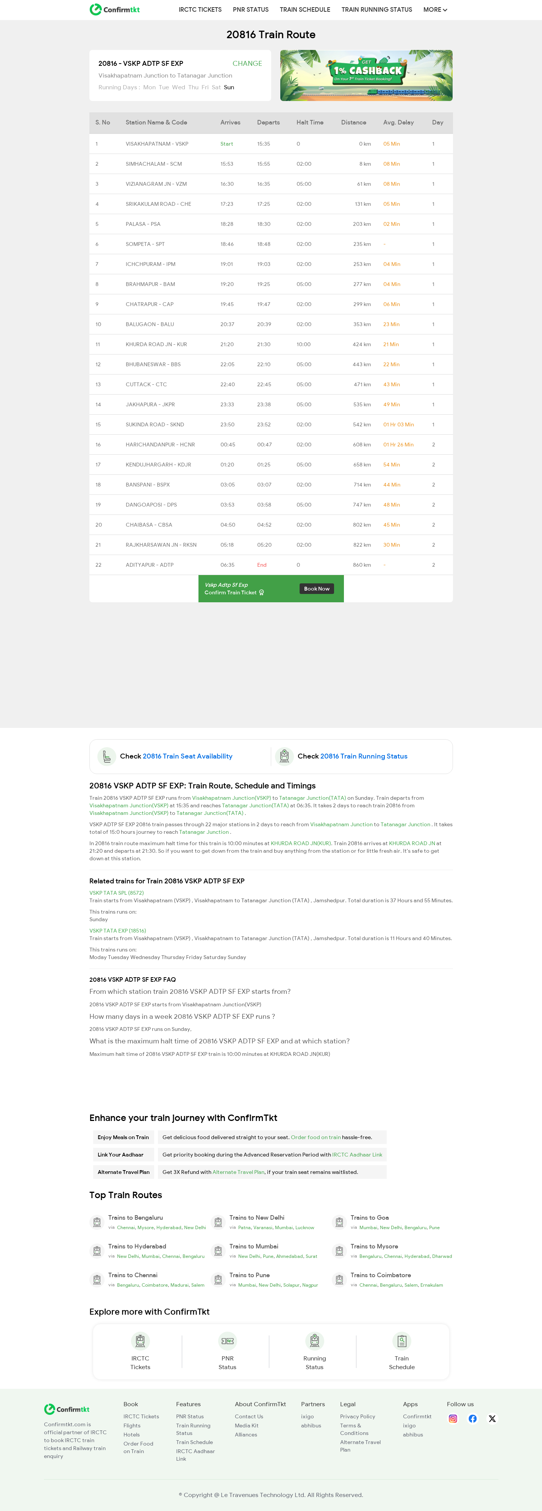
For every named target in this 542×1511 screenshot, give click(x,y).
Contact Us (249, 1416)
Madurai (179, 1285)
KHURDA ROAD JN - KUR (156, 344)
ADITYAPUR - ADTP (149, 565)
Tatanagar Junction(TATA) (313, 798)
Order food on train (316, 1137)
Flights (132, 1425)
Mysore (145, 1227)
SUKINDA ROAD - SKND (155, 424)
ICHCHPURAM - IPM (150, 264)
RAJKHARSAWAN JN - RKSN (161, 545)
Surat (311, 1256)
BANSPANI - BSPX (148, 485)
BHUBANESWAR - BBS (153, 364)
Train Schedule (305, 9)
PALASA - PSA (143, 224)
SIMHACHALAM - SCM (154, 164)
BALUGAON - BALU (150, 324)
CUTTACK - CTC (146, 384)
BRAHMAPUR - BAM (150, 284)
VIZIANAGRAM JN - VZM (156, 184)
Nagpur (310, 1285)
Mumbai (284, 1227)
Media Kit (247, 1425)
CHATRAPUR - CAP (149, 304)
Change (247, 63)
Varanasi (262, 1227)
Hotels (131, 1435)
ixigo (307, 1416)
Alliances (246, 1435)
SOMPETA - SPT (145, 244)
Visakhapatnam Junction (342, 824)
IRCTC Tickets (200, 9)
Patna (244, 1227)
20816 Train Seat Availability (188, 756)
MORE (435, 9)
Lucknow (304, 1227)
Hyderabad (168, 1227)
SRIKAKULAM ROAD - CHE (158, 204)
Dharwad (442, 1256)
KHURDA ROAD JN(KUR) (301, 843)
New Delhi (195, 1227)
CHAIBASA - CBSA (149, 525)
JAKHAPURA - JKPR (150, 404)
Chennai (126, 1227)
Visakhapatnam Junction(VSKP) (232, 798)
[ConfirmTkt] (66, 1408)
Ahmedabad (289, 1256)
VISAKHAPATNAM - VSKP (157, 144)
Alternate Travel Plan (238, 1172)
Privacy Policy (357, 1416)
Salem (198, 1285)
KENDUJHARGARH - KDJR (158, 465)
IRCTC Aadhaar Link (357, 1155)
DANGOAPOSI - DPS (151, 505)
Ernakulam (431, 1285)
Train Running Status (377, 9)
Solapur (291, 1285)
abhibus (311, 1425)
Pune (434, 1227)
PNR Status (251, 9)
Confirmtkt (417, 1416)
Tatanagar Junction (406, 824)
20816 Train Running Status (364, 756)
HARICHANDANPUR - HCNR (160, 444)
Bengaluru (415, 1227)
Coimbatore (155, 1285)
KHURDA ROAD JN (412, 843)
